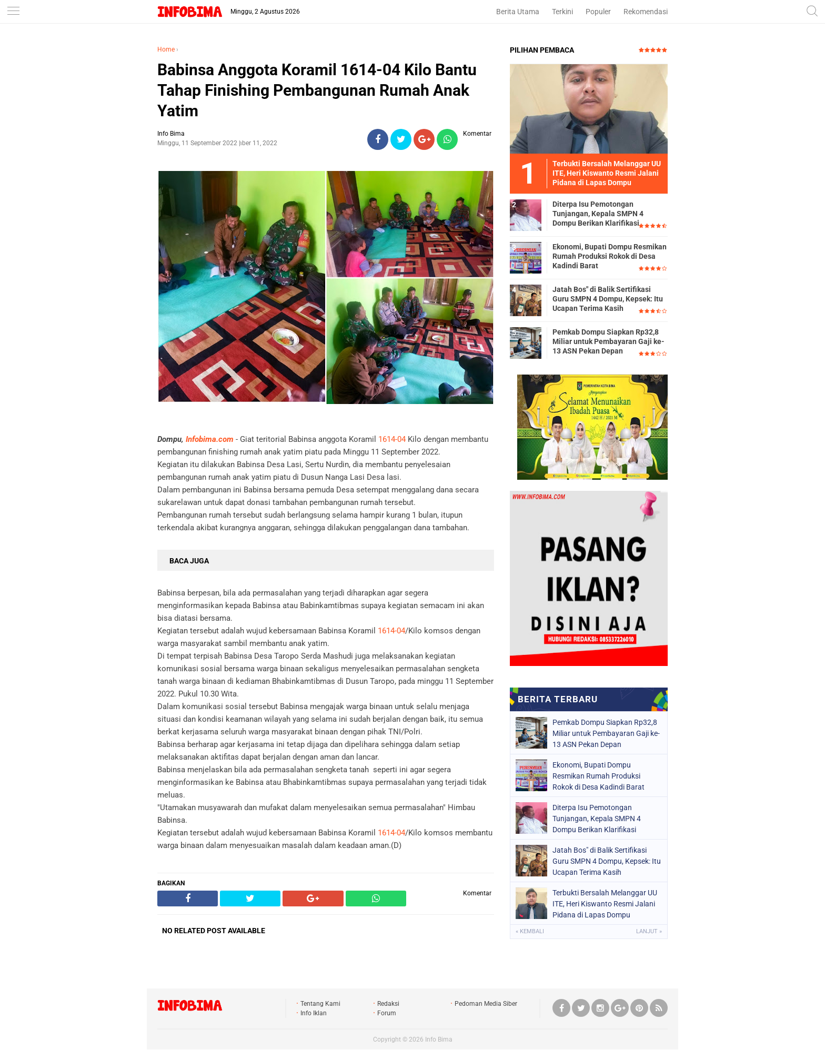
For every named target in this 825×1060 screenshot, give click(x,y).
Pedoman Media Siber (486, 1003)
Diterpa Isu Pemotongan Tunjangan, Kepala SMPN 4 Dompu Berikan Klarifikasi (597, 213)
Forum (386, 1013)
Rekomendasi (645, 11)
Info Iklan (313, 1013)
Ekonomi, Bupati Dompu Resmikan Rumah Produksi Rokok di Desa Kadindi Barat (609, 256)
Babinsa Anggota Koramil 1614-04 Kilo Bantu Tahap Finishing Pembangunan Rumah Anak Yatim (317, 90)
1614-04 (392, 439)
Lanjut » (649, 931)
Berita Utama (517, 11)
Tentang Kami (320, 1003)
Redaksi (388, 1003)
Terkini (562, 11)
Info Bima (438, 1039)
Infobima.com (210, 439)
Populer (598, 11)
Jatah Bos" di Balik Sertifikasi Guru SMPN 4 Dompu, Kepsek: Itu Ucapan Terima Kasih (607, 298)
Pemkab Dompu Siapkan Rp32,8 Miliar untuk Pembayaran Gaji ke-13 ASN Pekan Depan (608, 341)
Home (166, 49)
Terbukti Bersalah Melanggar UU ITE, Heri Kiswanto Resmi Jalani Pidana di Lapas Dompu (604, 904)
